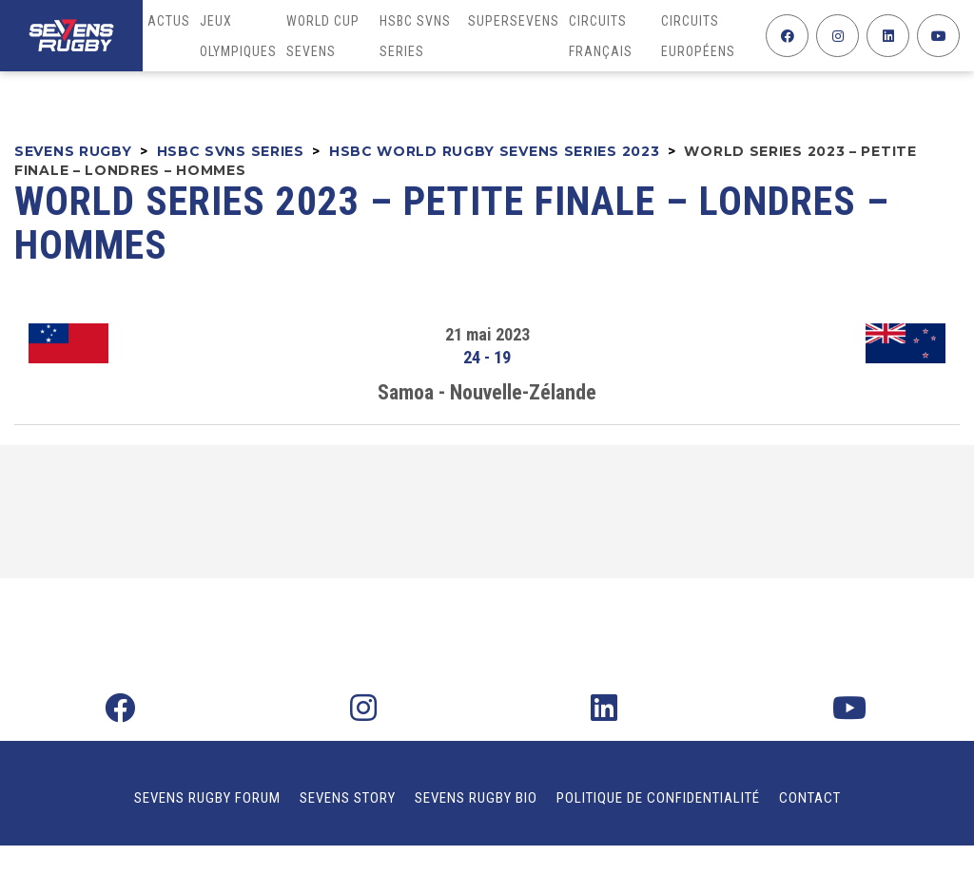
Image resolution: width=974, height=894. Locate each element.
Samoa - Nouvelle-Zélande (487, 392)
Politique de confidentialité (658, 798)
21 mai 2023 (487, 334)
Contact (810, 798)
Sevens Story (348, 798)
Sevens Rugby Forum (207, 798)
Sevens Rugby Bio (476, 798)
